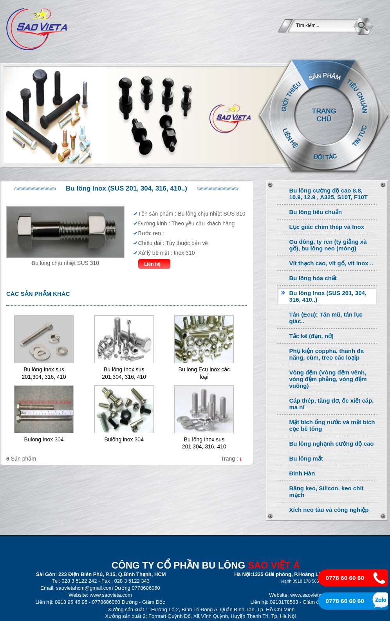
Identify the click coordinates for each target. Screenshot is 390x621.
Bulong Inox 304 (43, 439)
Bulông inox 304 (123, 439)
